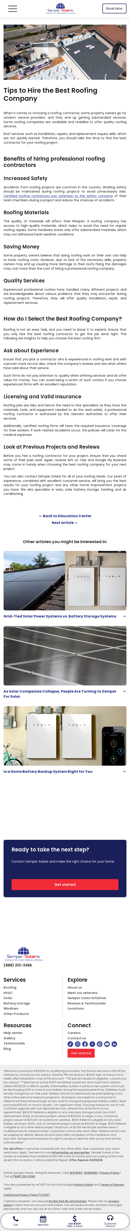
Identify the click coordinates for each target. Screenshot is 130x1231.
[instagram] (77, 1044)
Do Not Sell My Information (68, 1201)
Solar (8, 998)
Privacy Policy (109, 1173)
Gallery (9, 1038)
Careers (74, 1033)
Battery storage (17, 1003)
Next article (63, 522)
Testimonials (14, 1043)
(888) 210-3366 (18, 965)
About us (75, 987)
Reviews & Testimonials (87, 1003)
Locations (76, 1008)
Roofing (10, 987)
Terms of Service (112, 1185)
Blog (7, 1049)
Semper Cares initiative (87, 998)
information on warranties (71, 1152)
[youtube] (107, 1044)
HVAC (8, 993)
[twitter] (92, 1044)
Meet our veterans (83, 993)
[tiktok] (70, 1044)
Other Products (16, 1014)
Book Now (114, 8)
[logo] (60, 9)
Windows (11, 1008)
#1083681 (91, 1173)
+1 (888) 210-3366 (22, 1176)
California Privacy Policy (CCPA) (27, 1195)
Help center (13, 1033)
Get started (65, 884)
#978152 (76, 1173)
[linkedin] (114, 1044)
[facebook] (85, 1044)
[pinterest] (99, 1044)
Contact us (77, 1038)
